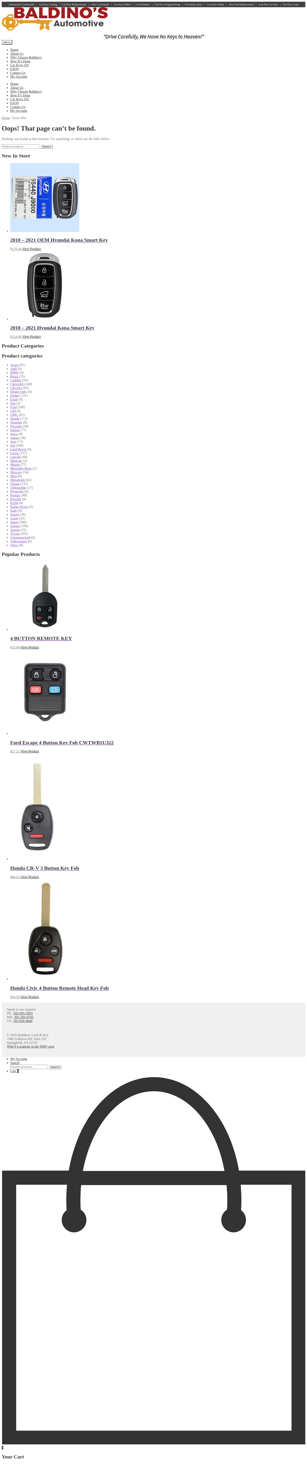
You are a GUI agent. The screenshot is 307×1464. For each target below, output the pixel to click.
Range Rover (19, 507)
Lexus (14, 453)
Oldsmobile (18, 487)
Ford (13, 407)
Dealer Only (18, 392)
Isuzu (14, 434)
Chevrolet (17, 384)
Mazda (15, 464)
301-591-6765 (23, 1017)
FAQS (14, 69)
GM (13, 411)
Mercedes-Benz (21, 468)
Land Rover (18, 449)
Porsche (15, 499)
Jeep (13, 441)
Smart (14, 522)
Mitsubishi (17, 480)
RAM (14, 503)
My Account (18, 76)
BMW (14, 372)
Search (46, 146)
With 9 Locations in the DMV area (30, 1046)
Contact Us (18, 73)
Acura (14, 365)
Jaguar (14, 438)
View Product (31, 249)
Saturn (14, 514)
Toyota (15, 533)
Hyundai (16, 426)
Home (14, 50)
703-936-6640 (23, 1021)
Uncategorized (20, 537)
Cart (14, 1071)
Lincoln (15, 457)
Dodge (14, 395)
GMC (14, 415)
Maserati (16, 461)
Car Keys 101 (19, 65)
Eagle (14, 399)
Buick (14, 376)
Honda (14, 418)
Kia (12, 445)
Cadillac (16, 380)
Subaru (15, 526)
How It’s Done (20, 61)
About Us (16, 53)
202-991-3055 (23, 1013)
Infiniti (15, 430)
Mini (13, 476)
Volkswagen (18, 541)
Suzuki (15, 530)
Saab (13, 510)
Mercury (16, 472)
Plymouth (16, 491)
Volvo (14, 545)
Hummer (16, 422)
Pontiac (15, 495)
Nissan (15, 484)
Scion (14, 518)
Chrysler (16, 388)
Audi (13, 369)
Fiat (13, 403)
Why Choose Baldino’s (26, 57)
